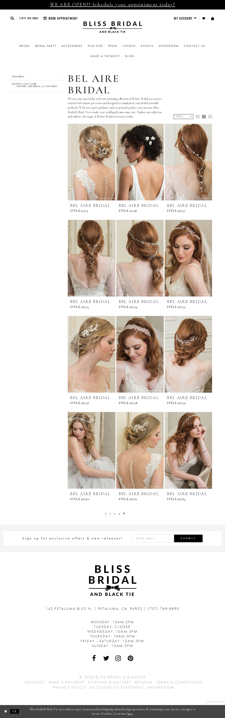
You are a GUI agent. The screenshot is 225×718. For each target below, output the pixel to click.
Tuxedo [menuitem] (129, 46)
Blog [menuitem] (130, 56)
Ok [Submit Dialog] (14, 711)
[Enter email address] (167, 538)
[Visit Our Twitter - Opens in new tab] (106, 658)
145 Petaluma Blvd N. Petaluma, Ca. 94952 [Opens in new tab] (95, 608)
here (130, 713)
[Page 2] (110, 513)
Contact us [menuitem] (195, 46)
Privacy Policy (69, 687)
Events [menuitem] (147, 46)
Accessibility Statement (117, 687)
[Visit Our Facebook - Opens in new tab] (94, 658)
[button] (12, 18)
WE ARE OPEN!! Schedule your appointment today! (112, 5)
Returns (144, 682)
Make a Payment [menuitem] (105, 56)
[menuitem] (185, 18)
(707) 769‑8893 (28, 18)
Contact (35, 682)
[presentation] (91, 162)
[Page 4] (119, 513)
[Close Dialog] (5, 711)
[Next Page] (124, 513)
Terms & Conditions (179, 682)
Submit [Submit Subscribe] (188, 538)
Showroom (161, 687)
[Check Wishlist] (204, 18)
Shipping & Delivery (109, 682)
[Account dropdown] (185, 18)
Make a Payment (66, 682)
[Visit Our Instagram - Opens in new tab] (118, 658)
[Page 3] (114, 513)
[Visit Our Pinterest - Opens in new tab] (130, 658)
